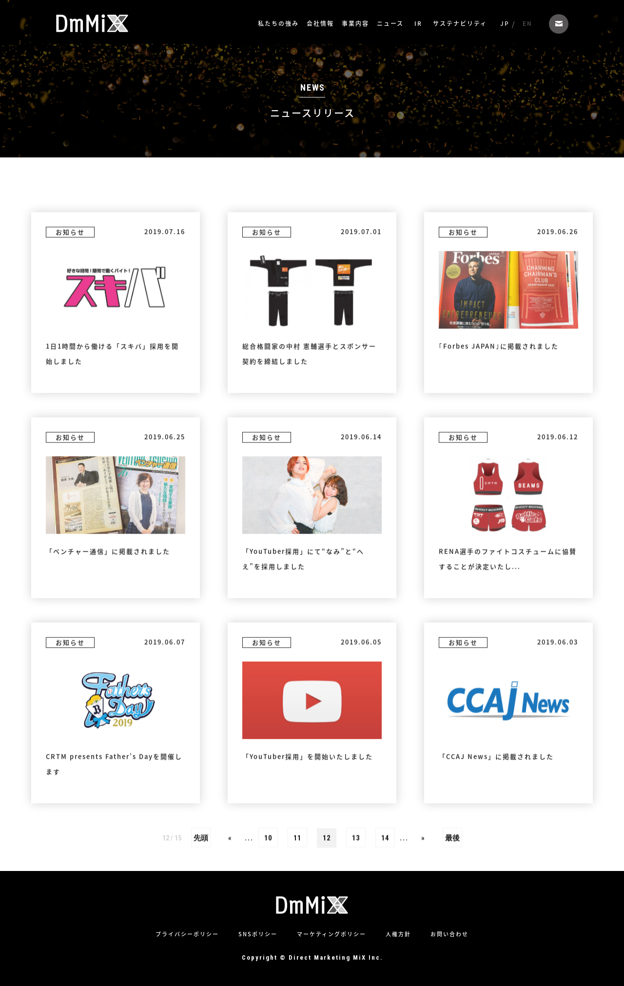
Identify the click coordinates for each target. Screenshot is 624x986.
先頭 (201, 911)
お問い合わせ (558, 24)
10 (268, 911)
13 (356, 911)
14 (385, 911)
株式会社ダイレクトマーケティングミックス (92, 23)
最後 (452, 911)
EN (527, 23)
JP (504, 23)
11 (297, 911)
